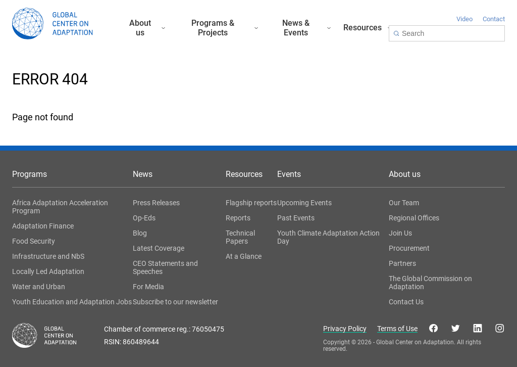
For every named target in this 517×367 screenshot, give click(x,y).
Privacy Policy (345, 329)
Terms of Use (397, 329)
